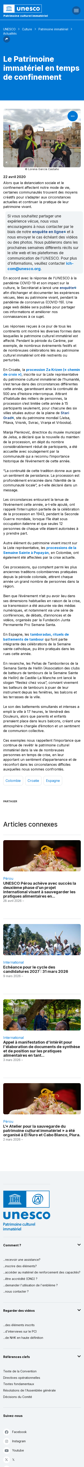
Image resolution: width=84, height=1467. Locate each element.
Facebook (15, 1432)
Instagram (14, 1441)
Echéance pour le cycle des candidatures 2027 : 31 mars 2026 (35, 969)
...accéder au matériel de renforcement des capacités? (41, 1272)
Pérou (8, 878)
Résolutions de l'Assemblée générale (29, 1390)
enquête (67, 288)
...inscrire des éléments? (20, 1266)
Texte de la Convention (20, 1371)
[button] (6, 41)
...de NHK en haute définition (23, 1337)
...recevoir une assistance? (21, 1259)
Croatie (33, 780)
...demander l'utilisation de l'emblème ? (30, 1285)
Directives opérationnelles (21, 1377)
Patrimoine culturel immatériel (25, 15)
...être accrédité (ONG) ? (20, 1279)
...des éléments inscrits (19, 1325)
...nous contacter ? (16, 1291)
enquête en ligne (47, 231)
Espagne (53, 780)
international (13, 962)
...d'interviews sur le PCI (20, 1331)
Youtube (13, 1450)
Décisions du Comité (17, 1397)
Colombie (13, 780)
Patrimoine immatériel (53, 29)
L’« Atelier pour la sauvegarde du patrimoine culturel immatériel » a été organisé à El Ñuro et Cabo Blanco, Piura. (41, 1130)
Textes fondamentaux (18, 1384)
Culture (27, 29)
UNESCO (9, 29)
